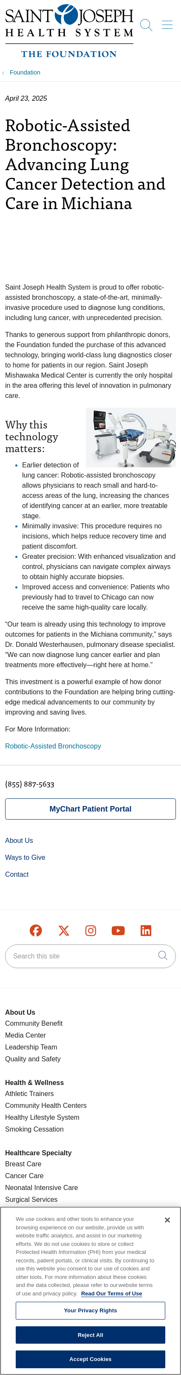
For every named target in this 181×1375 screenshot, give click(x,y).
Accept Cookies (90, 1364)
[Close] (167, 1225)
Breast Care (23, 1164)
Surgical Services (31, 1199)
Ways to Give (25, 857)
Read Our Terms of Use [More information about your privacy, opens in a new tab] (111, 1298)
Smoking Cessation (34, 1129)
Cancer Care (24, 1175)
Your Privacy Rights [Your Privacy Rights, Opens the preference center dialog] (90, 1316)
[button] (169, 22)
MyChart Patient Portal (90, 809)
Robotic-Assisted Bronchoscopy (53, 746)
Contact (16, 874)
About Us (19, 840)
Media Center (25, 1035)
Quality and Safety (33, 1059)
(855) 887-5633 (29, 783)
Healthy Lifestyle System (42, 1117)
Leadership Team (31, 1047)
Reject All (90, 1340)
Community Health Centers (46, 1105)
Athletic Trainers (29, 1093)
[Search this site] (90, 956)
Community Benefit (33, 1023)
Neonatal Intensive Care (41, 1187)
